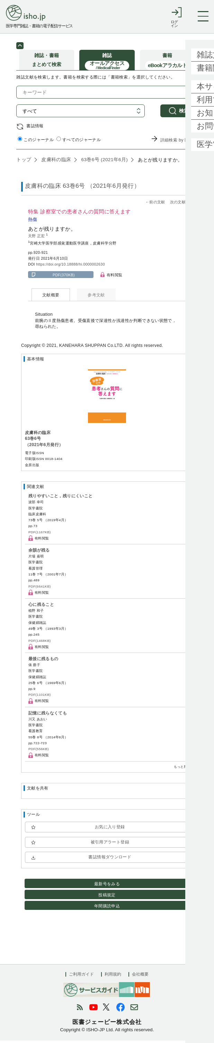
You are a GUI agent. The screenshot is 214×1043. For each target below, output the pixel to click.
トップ (23, 162)
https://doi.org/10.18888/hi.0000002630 (70, 267)
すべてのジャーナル (78, 141)
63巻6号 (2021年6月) (104, 162)
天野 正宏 (37, 238)
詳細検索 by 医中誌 (179, 142)
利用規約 (113, 976)
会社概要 (140, 976)
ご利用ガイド (81, 976)
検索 (184, 113)
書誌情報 (34, 128)
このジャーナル (36, 141)
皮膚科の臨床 (55, 162)
